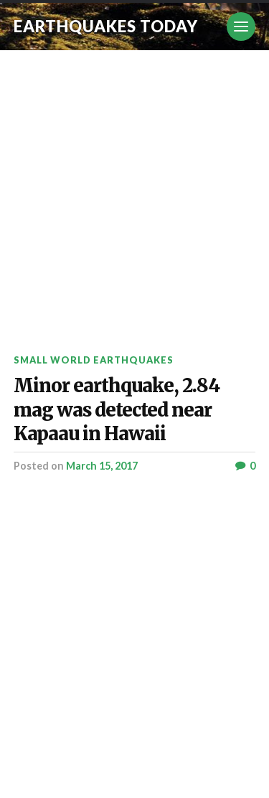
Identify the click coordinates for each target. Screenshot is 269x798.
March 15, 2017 (102, 466)
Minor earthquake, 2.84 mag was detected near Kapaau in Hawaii (117, 409)
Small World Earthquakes (94, 360)
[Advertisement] (134, 191)
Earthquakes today (106, 26)
